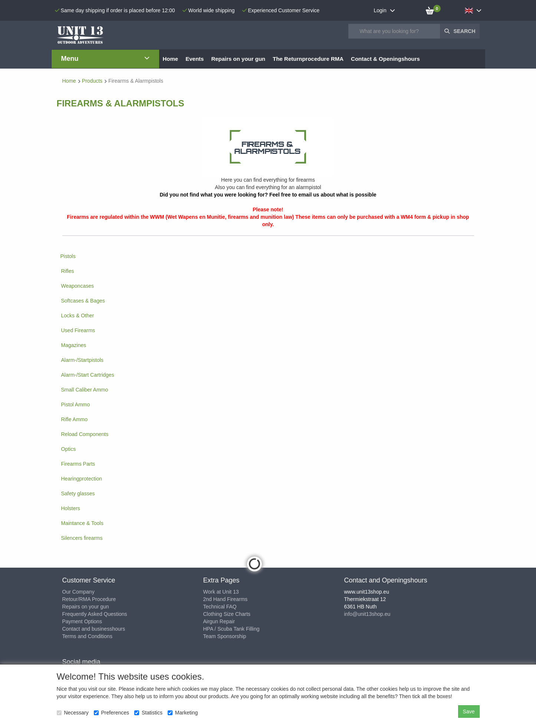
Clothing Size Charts (227, 614)
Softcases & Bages (83, 301)
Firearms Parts (78, 464)
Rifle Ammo (74, 419)
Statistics (148, 713)
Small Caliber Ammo (84, 390)
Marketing (183, 713)
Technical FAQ (220, 607)
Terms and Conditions (87, 636)
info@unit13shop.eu (367, 614)
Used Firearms (78, 330)
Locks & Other (77, 315)
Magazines (73, 345)
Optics (68, 449)
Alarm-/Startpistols (82, 360)
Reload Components (85, 434)
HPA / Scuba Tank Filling (231, 629)
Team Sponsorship (224, 636)
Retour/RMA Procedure (89, 599)
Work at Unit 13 (221, 592)
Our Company (78, 592)
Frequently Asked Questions (94, 614)
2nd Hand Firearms (225, 599)
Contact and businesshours (93, 629)
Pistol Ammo (75, 404)
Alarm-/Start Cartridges (87, 375)
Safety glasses (78, 493)
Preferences (111, 713)
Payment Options (82, 621)
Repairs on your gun (85, 607)
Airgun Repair (219, 621)
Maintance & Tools (82, 523)
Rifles (67, 271)
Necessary (73, 713)
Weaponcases (77, 286)
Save (469, 711)
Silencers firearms (82, 538)
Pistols (68, 256)
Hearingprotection (81, 479)
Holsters (70, 508)
